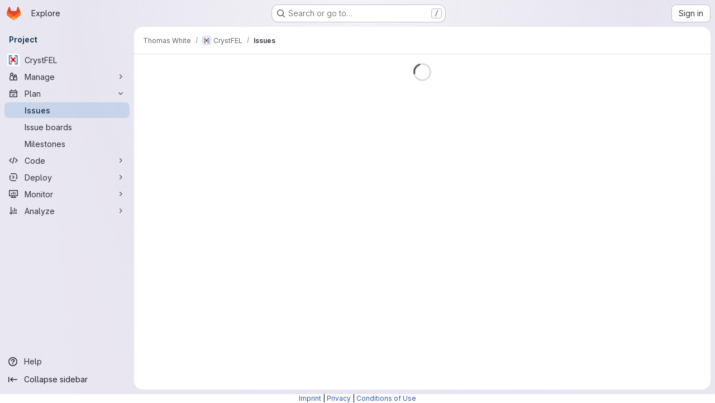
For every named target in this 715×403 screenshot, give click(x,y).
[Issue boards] (67, 127)
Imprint (310, 398)
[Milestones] (67, 143)
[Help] (67, 361)
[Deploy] (67, 177)
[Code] (67, 160)
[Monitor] (67, 194)
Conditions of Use (386, 398)
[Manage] (67, 76)
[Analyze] (67, 211)
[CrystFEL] (67, 60)
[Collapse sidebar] (67, 379)
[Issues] (67, 110)
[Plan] (67, 93)
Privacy (339, 398)
